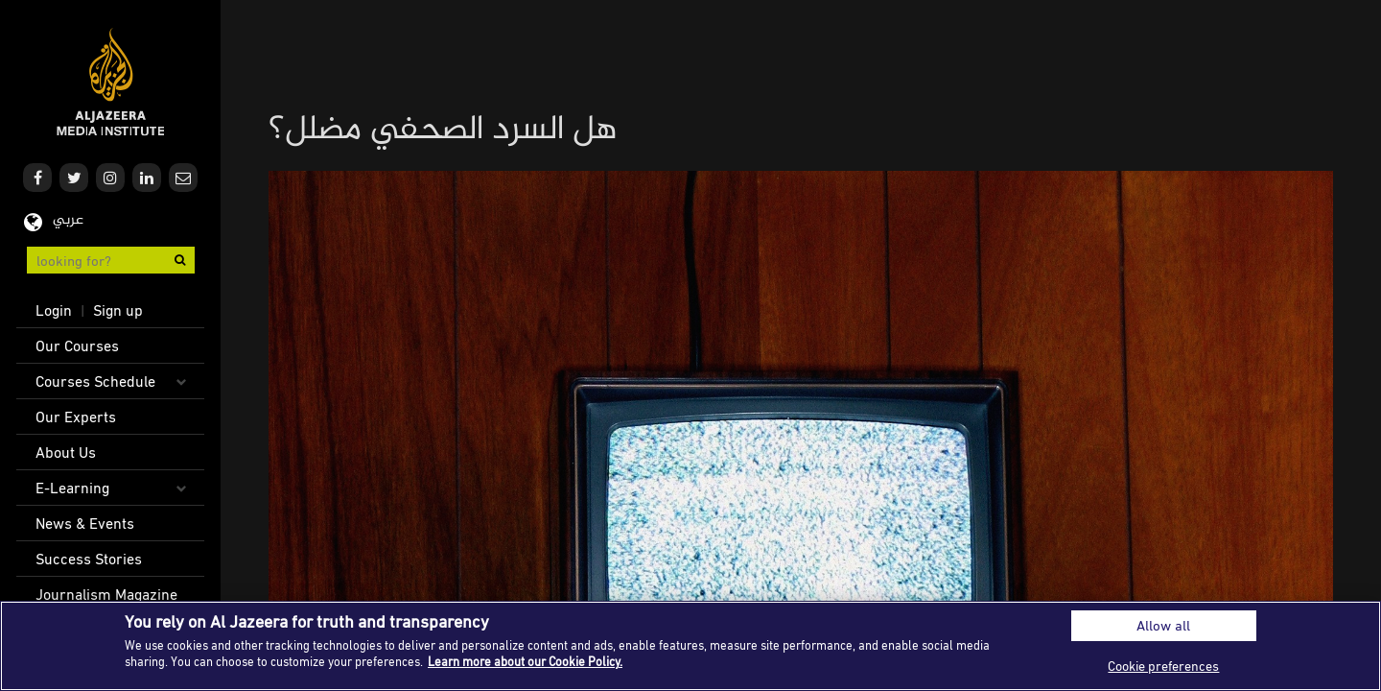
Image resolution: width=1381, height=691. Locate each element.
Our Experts (75, 416)
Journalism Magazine (106, 594)
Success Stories (88, 558)
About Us (65, 452)
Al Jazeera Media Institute (110, 82)
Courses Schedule (95, 381)
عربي (68, 220)
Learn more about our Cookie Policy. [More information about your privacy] (525, 661)
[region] (690, 646)
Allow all (1163, 625)
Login (53, 310)
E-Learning (72, 487)
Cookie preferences (1163, 665)
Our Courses (77, 345)
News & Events (84, 523)
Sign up (118, 310)
